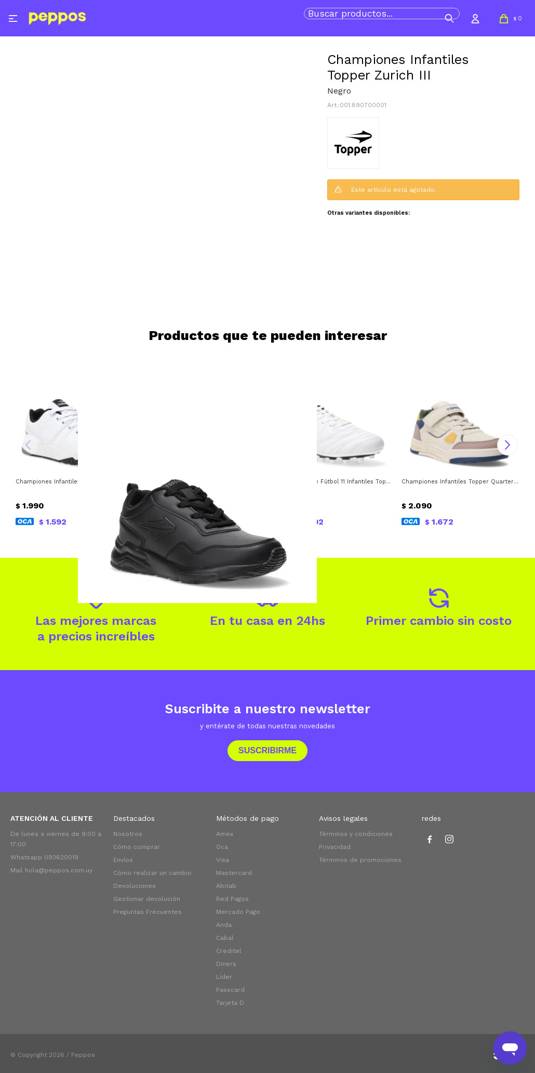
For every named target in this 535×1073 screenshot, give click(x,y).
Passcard (230, 989)
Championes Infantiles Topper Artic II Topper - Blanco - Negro (75, 481)
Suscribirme (267, 750)
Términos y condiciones (356, 834)
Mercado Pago (238, 911)
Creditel (229, 950)
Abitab (226, 885)
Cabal (225, 937)
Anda (224, 924)
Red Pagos (232, 898)
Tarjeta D (230, 1002)
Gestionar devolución (146, 898)
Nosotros (127, 834)
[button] (449, 18)
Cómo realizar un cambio (152, 872)
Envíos (123, 859)
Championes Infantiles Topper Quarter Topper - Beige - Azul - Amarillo (461, 481)
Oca (222, 846)
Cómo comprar (136, 846)
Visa (222, 859)
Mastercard (234, 872)
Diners (226, 963)
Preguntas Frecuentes (147, 911)
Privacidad (335, 846)
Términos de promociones (360, 859)
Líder (224, 976)
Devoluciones (134, 885)
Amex (224, 834)
